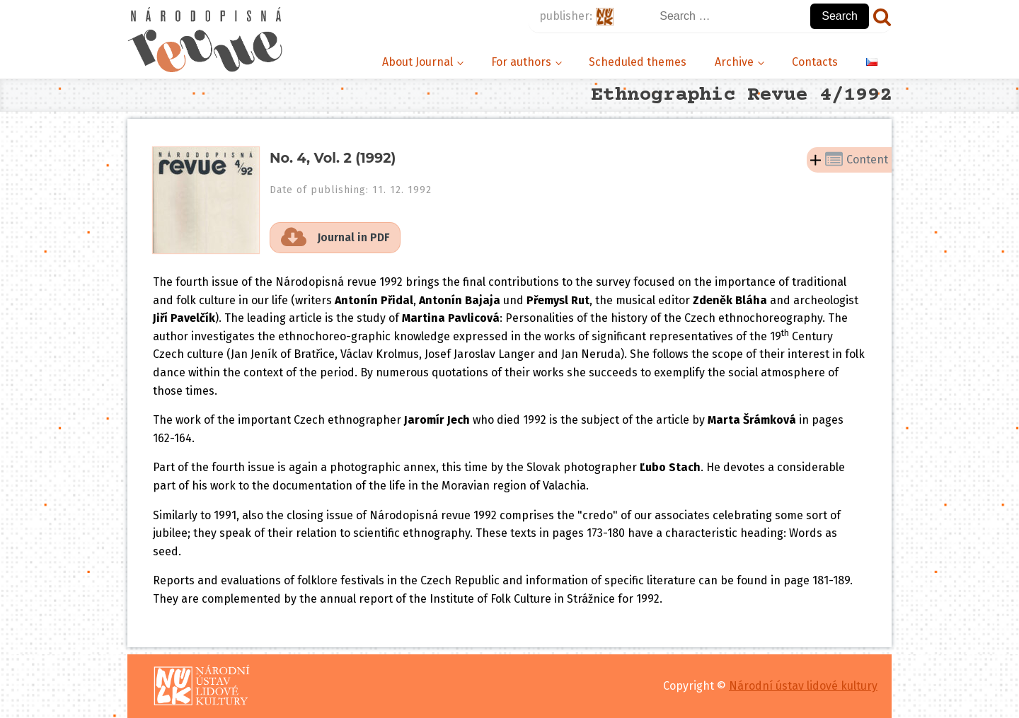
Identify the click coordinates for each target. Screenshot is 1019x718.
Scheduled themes (637, 62)
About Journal (417, 62)
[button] (335, 237)
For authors (521, 62)
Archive (734, 62)
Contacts (815, 62)
